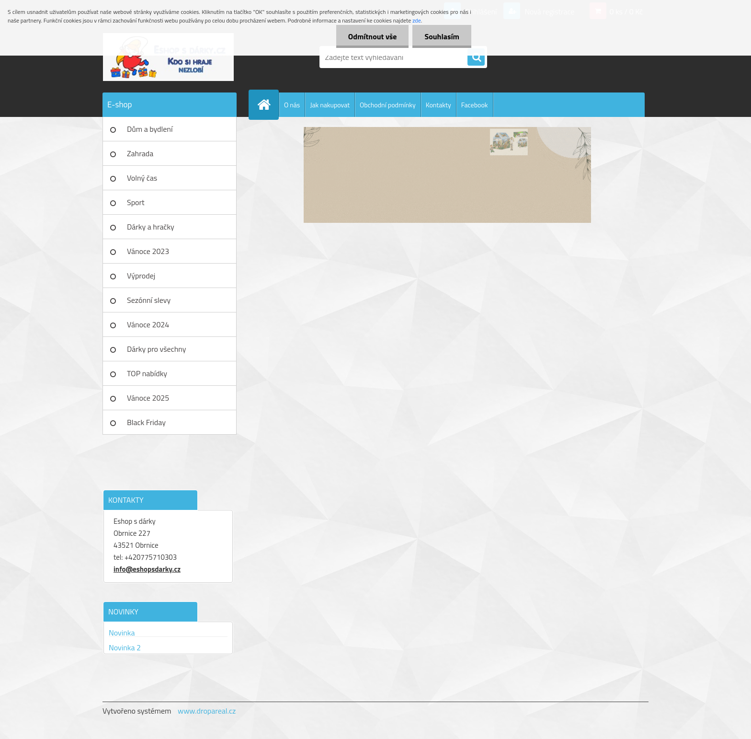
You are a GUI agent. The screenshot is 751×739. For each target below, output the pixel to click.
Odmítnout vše (372, 36)
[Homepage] (268, 104)
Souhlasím (441, 36)
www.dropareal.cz (207, 710)
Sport (136, 202)
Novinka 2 (125, 647)
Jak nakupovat (330, 105)
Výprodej (141, 275)
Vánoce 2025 (148, 398)
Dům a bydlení (149, 129)
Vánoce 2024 (148, 324)
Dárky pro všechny (156, 349)
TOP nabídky (147, 373)
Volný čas (142, 178)
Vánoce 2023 (148, 251)
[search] (476, 57)
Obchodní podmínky (388, 105)
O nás (292, 105)
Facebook (474, 105)
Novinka (122, 632)
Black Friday (146, 422)
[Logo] (168, 57)
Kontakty (438, 105)
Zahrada (140, 153)
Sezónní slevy (149, 300)
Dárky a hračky (150, 226)
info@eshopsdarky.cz (147, 569)
